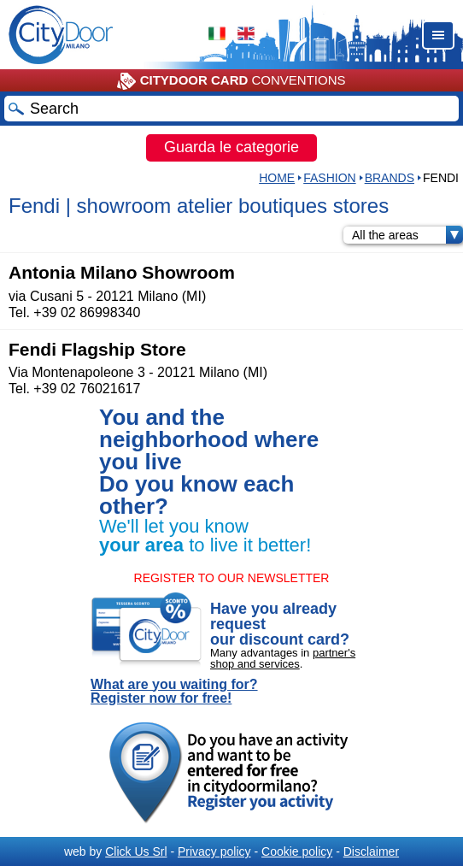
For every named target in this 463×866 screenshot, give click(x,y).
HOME (277, 178)
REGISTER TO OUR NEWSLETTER (232, 578)
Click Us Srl (136, 851)
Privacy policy (214, 851)
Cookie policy (296, 851)
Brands (389, 178)
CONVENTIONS (231, 81)
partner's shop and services (282, 658)
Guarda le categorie (231, 147)
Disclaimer (371, 851)
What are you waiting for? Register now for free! (174, 691)
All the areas (407, 235)
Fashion (329, 178)
